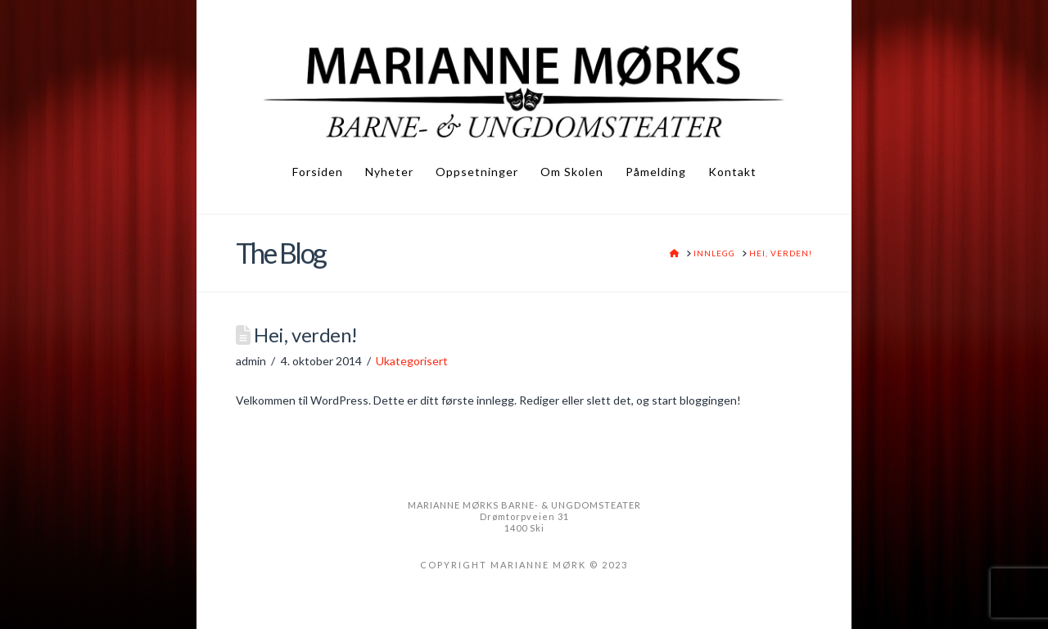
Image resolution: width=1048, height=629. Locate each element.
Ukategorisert (412, 361)
